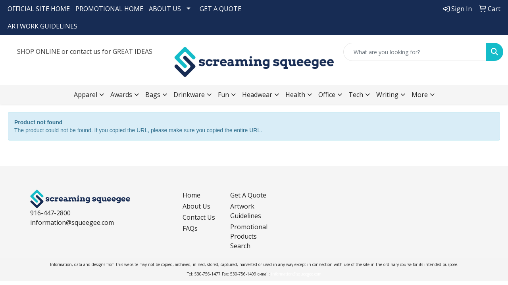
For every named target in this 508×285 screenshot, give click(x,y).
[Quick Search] (415, 52)
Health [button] (295, 94)
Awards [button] (121, 94)
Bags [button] (152, 94)
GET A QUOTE (220, 8)
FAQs (190, 228)
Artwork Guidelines (245, 211)
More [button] (420, 94)
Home (191, 195)
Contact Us (199, 217)
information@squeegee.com (72, 222)
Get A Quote (248, 195)
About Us (196, 206)
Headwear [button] (257, 94)
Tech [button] (355, 94)
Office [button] (326, 94)
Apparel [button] (85, 94)
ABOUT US (165, 8)
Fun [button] (223, 94)
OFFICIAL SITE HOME (39, 8)
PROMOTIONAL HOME (109, 8)
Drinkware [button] (189, 94)
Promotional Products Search (248, 236)
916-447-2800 (50, 213)
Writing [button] (387, 94)
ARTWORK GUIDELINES (42, 26)
